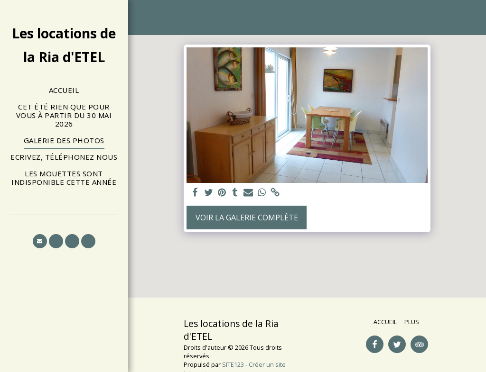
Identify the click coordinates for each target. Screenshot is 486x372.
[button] (40, 241)
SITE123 (233, 364)
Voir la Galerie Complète (247, 217)
